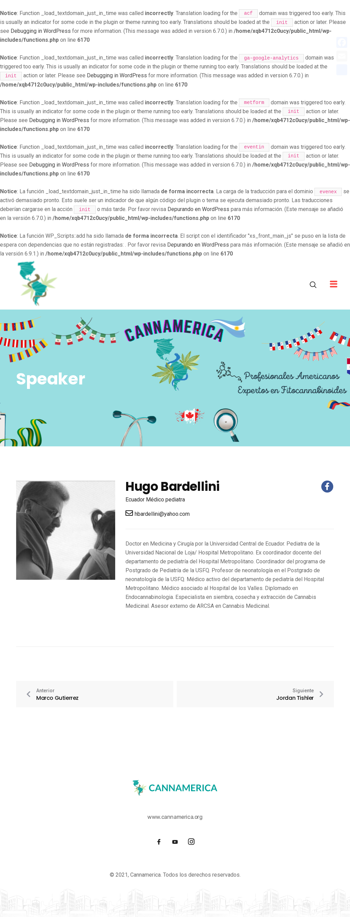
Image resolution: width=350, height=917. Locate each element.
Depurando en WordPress (198, 209)
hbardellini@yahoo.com (157, 513)
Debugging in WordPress (41, 31)
